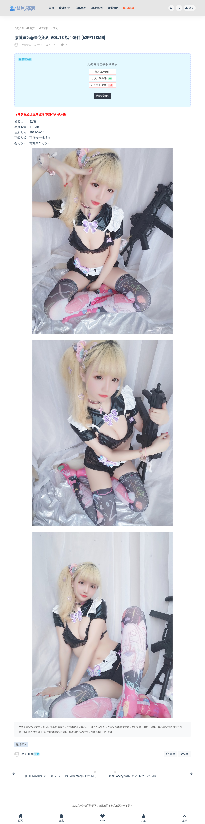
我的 (143, 818)
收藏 (170, 754)
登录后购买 (102, 95)
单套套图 (44, 28)
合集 (61, 818)
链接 (184, 754)
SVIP (102, 818)
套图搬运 (27, 754)
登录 (189, 8)
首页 (32, 28)
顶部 (184, 818)
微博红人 (21, 744)
